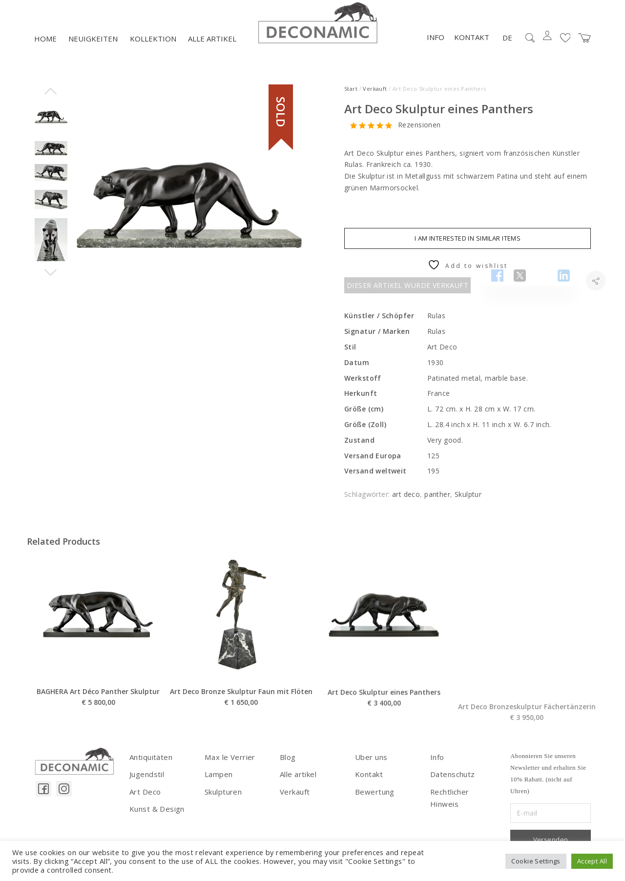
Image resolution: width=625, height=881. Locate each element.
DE (507, 46)
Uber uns (370, 765)
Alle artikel (212, 47)
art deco (406, 503)
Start (350, 97)
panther (437, 503)
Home (45, 47)
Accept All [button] (592, 861)
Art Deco (144, 798)
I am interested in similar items (468, 246)
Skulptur (468, 503)
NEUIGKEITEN (93, 47)
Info (435, 46)
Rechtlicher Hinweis (462, 798)
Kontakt (471, 46)
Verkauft (375, 97)
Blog (287, 765)
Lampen (218, 781)
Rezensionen (419, 133)
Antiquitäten (149, 765)
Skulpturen (222, 798)
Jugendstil (145, 781)
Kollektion (153, 47)
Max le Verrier (228, 765)
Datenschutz (451, 781)
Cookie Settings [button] (535, 861)
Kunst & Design (155, 815)
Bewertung (373, 798)
